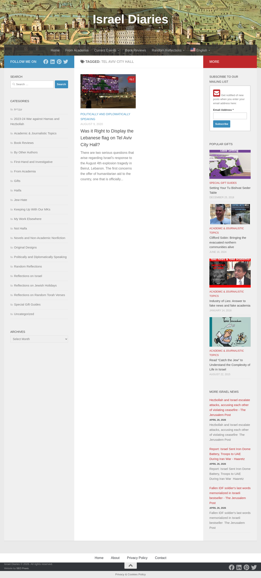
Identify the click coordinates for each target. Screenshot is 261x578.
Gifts (17, 181)
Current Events (105, 50)
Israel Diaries (130, 19)
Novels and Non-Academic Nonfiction (39, 238)
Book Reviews (135, 50)
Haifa (17, 190)
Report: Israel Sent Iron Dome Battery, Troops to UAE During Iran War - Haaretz (229, 454)
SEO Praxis (23, 568)
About (115, 558)
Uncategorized (24, 314)
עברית (18, 109)
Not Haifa (20, 228)
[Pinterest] (59, 61)
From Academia (77, 50)
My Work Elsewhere (27, 219)
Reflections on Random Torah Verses (39, 295)
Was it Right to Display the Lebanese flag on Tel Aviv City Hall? (106, 137)
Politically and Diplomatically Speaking (40, 257)
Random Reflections (167, 50)
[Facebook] (45, 61)
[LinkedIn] (52, 61)
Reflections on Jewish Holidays (35, 285)
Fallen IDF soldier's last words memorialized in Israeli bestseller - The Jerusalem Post (230, 495)
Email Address (223, 109)
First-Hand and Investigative (33, 162)
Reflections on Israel (28, 276)
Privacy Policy (137, 558)
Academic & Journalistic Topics (35, 133)
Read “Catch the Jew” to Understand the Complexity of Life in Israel (229, 364)
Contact (160, 558)
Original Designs (25, 247)
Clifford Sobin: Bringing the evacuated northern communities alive (227, 242)
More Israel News (224, 391)
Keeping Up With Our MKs (32, 209)
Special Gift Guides (27, 304)
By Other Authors (26, 152)
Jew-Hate (20, 200)
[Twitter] (65, 61)
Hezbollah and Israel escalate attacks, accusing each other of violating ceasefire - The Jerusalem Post (229, 407)
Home (55, 50)
